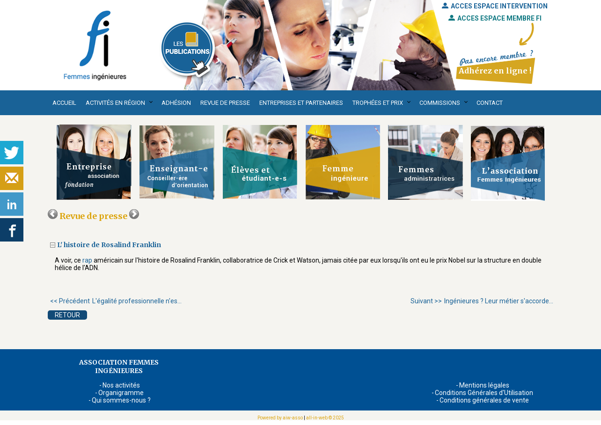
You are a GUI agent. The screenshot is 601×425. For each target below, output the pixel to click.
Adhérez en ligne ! (495, 70)
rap (87, 260)
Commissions (439, 102)
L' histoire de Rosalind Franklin (109, 245)
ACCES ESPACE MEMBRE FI (495, 18)
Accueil (64, 102)
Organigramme (121, 392)
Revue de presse (225, 102)
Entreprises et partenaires (301, 102)
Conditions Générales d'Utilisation (484, 392)
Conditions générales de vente (484, 400)
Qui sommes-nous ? (121, 400)
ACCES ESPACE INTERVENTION (495, 6)
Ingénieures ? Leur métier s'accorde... (481, 301)
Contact (489, 102)
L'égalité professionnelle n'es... (116, 301)
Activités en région (115, 102)
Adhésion (176, 102)
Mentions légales (484, 385)
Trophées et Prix (377, 102)
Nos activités (121, 385)
